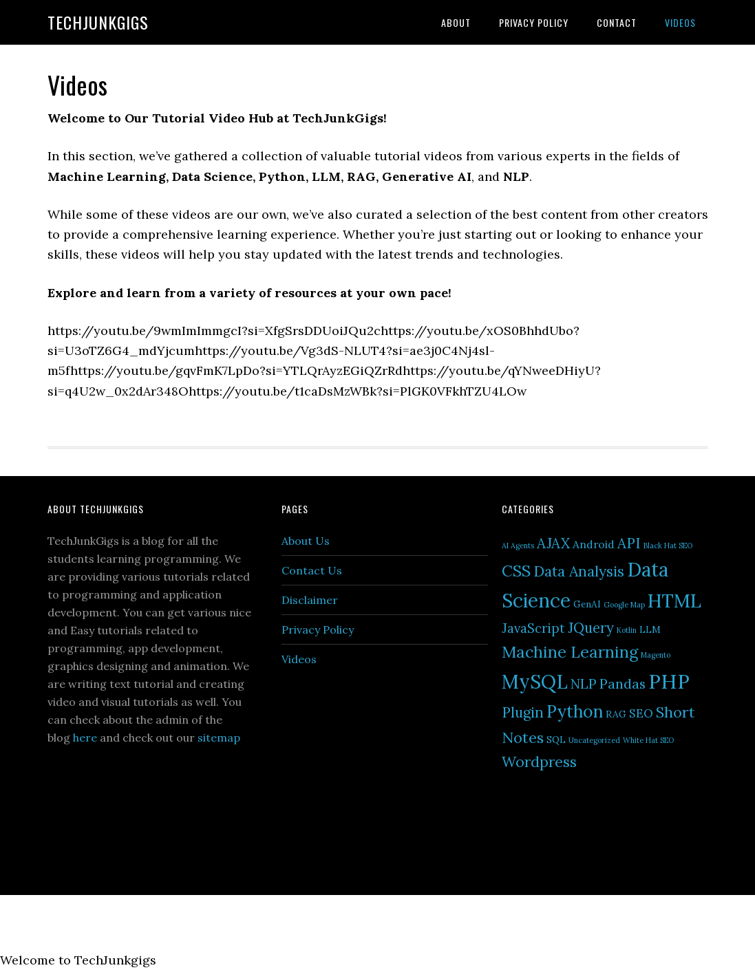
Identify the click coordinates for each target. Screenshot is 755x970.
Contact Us (311, 570)
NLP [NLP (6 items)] (584, 683)
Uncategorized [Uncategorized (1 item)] (594, 740)
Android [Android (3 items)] (594, 544)
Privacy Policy (317, 629)
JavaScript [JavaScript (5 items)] (533, 628)
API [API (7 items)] (629, 543)
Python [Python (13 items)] (574, 711)
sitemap (219, 737)
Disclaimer (309, 600)
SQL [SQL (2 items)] (556, 739)
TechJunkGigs (98, 22)
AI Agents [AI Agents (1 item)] (518, 545)
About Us (305, 541)
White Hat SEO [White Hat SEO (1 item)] (648, 740)
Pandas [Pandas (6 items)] (622, 683)
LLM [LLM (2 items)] (650, 629)
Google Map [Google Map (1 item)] (624, 605)
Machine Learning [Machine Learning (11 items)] (570, 652)
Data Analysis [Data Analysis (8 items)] (578, 571)
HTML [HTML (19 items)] (674, 600)
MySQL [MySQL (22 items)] (535, 681)
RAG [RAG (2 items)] (616, 714)
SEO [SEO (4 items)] (641, 713)
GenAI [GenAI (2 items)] (587, 604)
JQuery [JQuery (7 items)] (591, 627)
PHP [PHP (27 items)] (669, 681)
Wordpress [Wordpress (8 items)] (539, 762)
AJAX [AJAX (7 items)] (553, 543)
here (85, 737)
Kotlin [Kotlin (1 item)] (627, 630)
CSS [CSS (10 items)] (516, 571)
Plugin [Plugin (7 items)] (523, 712)
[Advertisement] (384, 781)
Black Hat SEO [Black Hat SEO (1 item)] (668, 545)
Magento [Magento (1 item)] (655, 655)
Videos (299, 659)
